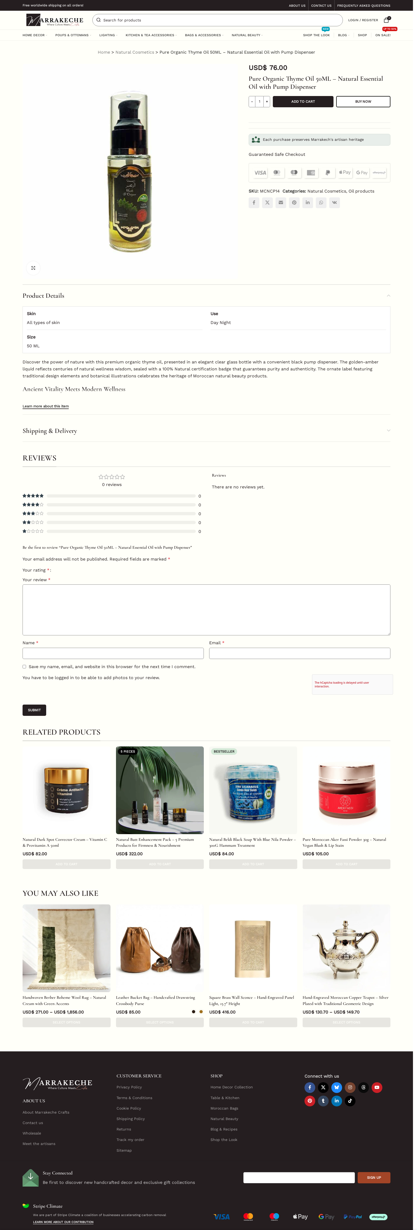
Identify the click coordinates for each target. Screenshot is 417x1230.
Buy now (363, 102)
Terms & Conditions (134, 1072)
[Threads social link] (363, 1061)
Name (30, 642)
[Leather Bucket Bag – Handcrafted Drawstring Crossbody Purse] (160, 935)
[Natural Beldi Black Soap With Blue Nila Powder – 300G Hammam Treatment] (253, 790)
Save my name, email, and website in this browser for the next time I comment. (112, 666)
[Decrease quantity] (252, 101)
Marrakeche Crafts (183, 1221)
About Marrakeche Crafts (46, 1086)
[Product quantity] (259, 101)
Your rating (36, 570)
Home (104, 52)
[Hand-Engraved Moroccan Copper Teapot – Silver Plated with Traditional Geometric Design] (347, 935)
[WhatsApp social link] (321, 202)
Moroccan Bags (224, 1082)
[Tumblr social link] (323, 1075)
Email (216, 642)
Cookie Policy (129, 1082)
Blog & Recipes (224, 1103)
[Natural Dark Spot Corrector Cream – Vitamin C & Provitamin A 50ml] (67, 790)
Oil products (361, 191)
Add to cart (303, 102)
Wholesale (32, 1107)
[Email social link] (280, 202)
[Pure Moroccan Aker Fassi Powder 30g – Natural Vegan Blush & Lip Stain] (347, 790)
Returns (124, 1103)
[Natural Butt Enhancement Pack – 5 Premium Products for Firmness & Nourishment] (160, 790)
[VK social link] (334, 202)
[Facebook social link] (254, 202)
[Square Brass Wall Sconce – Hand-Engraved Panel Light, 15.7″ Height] (253, 935)
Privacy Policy (129, 1061)
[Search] (217, 20)
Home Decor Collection (232, 1061)
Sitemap (124, 1124)
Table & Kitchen (225, 1072)
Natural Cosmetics (134, 52)
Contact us (33, 1097)
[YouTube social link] (377, 1061)
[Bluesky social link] (336, 1061)
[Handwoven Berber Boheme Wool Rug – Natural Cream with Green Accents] (67, 935)
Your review (36, 579)
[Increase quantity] (266, 101)
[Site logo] (55, 19)
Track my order (130, 1114)
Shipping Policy (131, 1093)
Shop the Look (224, 1114)
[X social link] (267, 202)
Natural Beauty (224, 1093)
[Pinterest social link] (294, 202)
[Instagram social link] (350, 1061)
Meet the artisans (39, 1118)
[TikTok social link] (350, 1075)
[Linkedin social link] (307, 202)
